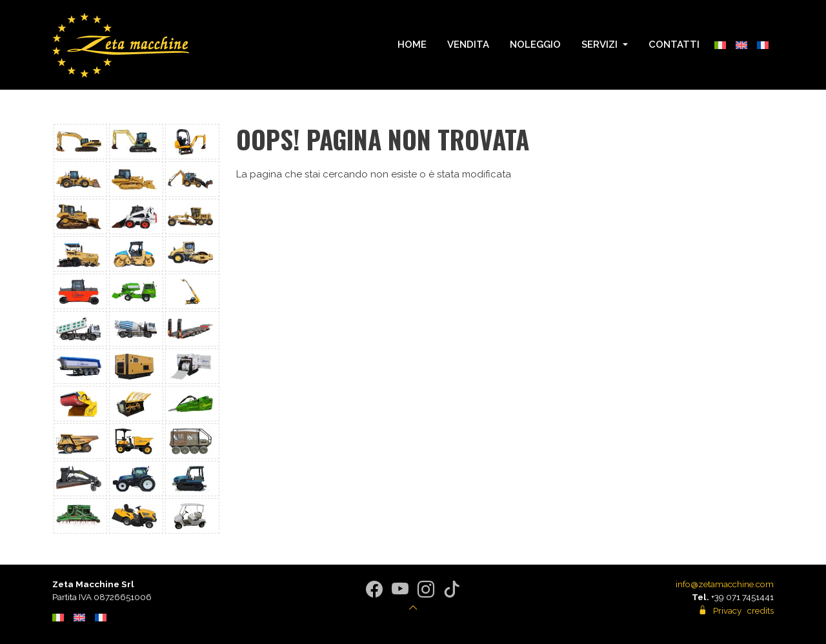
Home (412, 44)
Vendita (468, 44)
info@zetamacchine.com (725, 584)
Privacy (727, 610)
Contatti (674, 44)
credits (760, 610)
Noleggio (535, 44)
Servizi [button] (600, 44)
